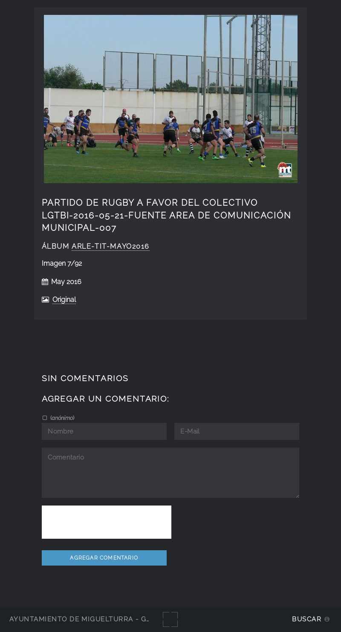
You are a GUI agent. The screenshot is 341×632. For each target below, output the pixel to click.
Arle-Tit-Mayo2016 (111, 246)
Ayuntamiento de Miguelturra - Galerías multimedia (116, 619)
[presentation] (106, 522)
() (61, 417)
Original (64, 300)
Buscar (306, 619)
